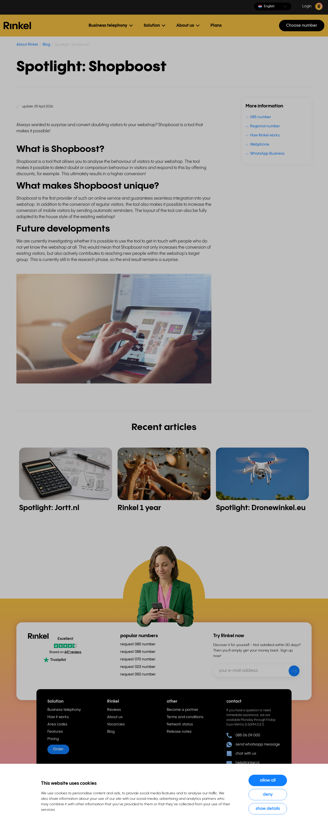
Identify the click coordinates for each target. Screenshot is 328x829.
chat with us (241, 753)
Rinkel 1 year (139, 508)
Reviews (114, 710)
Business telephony (64, 710)
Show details (268, 808)
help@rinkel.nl (242, 763)
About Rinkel (27, 45)
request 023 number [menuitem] (138, 667)
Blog (46, 45)
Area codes (57, 724)
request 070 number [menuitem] (138, 659)
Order (58, 749)
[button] (272, 6)
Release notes (179, 732)
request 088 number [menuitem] (138, 652)
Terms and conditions (185, 717)
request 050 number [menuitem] (138, 674)
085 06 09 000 (243, 735)
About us (115, 717)
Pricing (53, 739)
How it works (58, 717)
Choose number (301, 25)
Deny (268, 794)
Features (55, 732)
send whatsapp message (253, 744)
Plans (216, 25)
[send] (291, 671)
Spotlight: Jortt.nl (49, 508)
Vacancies (116, 724)
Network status (180, 724)
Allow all (268, 780)
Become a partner (182, 710)
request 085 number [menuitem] (138, 644)
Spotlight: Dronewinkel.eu (261, 508)
